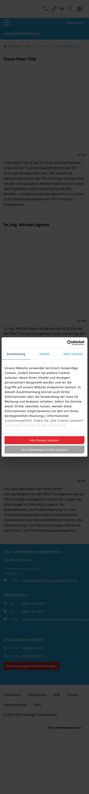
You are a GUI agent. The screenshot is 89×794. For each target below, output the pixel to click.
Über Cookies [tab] (73, 354)
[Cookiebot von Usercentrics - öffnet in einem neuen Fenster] (67, 342)
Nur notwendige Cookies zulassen (44, 449)
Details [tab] (44, 354)
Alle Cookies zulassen (44, 440)
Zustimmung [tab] (16, 354)
